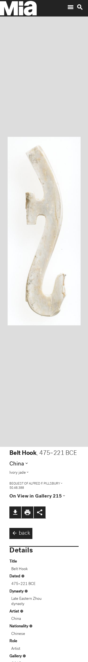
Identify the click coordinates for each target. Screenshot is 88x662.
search (79, 7)
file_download (15, 512)
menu (70, 7)
